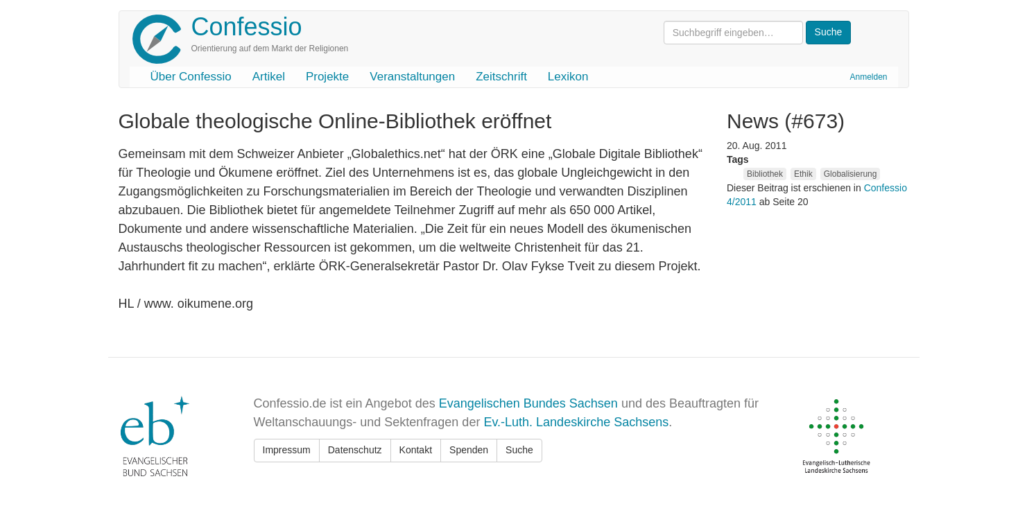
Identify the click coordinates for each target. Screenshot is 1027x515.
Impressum (287, 449)
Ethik (803, 174)
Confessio (246, 26)
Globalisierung (850, 174)
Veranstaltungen (412, 76)
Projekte (327, 76)
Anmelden (868, 77)
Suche (519, 449)
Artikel (268, 76)
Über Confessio (191, 76)
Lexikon (568, 76)
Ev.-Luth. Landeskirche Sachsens (575, 422)
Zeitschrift (501, 76)
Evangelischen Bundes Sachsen (528, 403)
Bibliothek (765, 174)
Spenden (468, 449)
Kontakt (415, 449)
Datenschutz (355, 449)
